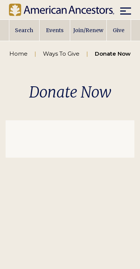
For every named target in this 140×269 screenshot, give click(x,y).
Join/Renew (88, 30)
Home (18, 53)
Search (24, 30)
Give (118, 30)
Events (54, 30)
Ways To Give (61, 53)
